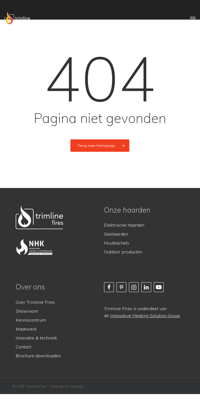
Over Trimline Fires (35, 302)
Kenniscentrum (31, 320)
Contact (23, 347)
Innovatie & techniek (36, 338)
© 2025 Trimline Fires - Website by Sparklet (47, 386)
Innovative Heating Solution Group (145, 315)
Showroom (27, 311)
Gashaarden (116, 234)
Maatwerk (26, 329)
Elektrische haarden (124, 225)
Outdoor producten (123, 252)
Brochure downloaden (38, 356)
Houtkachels (116, 243)
